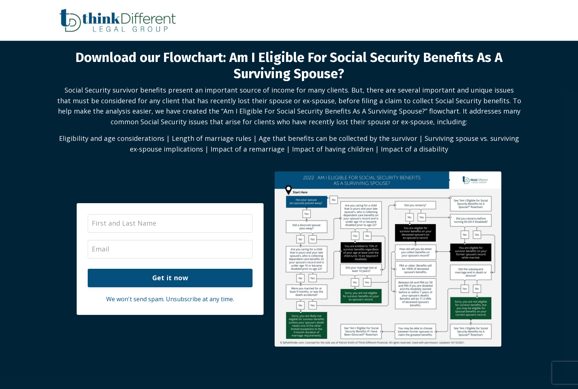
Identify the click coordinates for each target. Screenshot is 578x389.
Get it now (170, 277)
